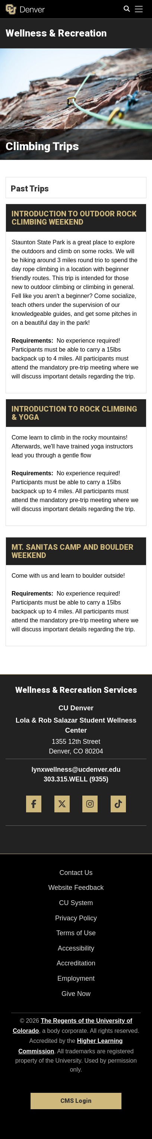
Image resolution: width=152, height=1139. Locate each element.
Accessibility (76, 948)
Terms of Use (76, 933)
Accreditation (76, 963)
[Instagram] (90, 815)
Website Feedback (76, 887)
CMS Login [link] (75, 1100)
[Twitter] (62, 815)
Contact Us (75, 872)
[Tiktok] (118, 815)
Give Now (76, 993)
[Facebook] (33, 815)
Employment (76, 978)
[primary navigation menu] (139, 9)
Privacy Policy (76, 918)
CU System (76, 903)
